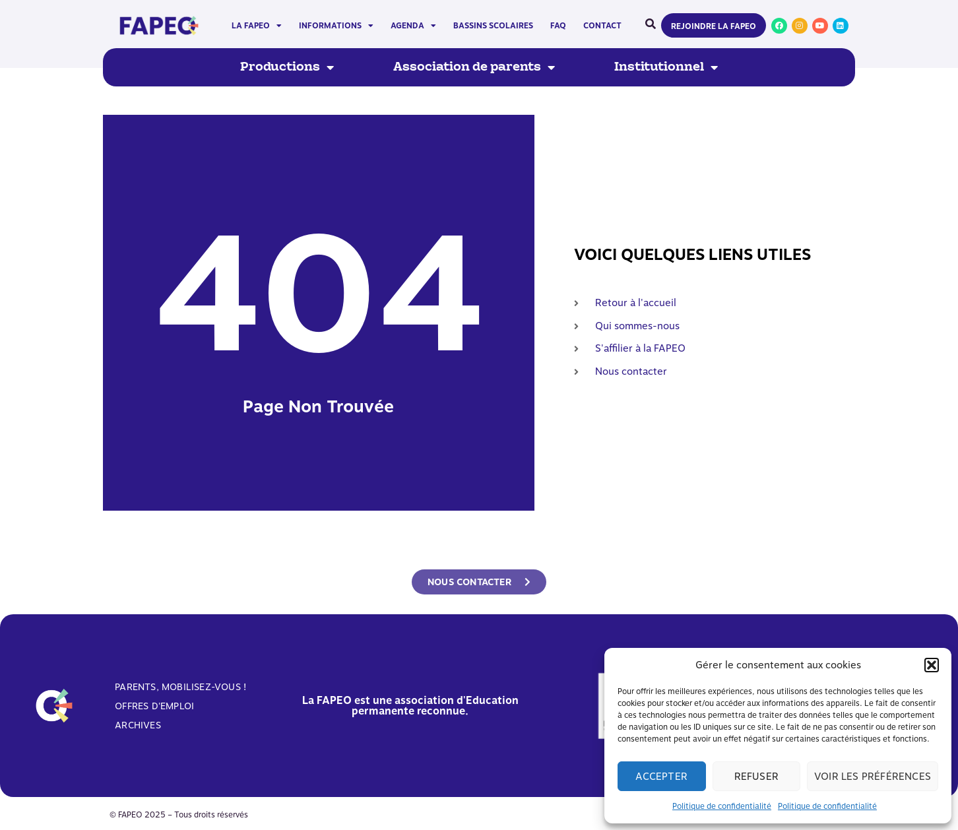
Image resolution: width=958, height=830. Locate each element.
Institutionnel (666, 67)
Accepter (661, 776)
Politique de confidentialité (721, 806)
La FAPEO (257, 25)
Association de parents (474, 67)
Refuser (756, 776)
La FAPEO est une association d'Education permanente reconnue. (410, 705)
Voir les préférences (872, 776)
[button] (931, 665)
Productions (287, 67)
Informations (336, 25)
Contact (602, 25)
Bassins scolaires (493, 25)
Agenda (413, 25)
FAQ (558, 25)
